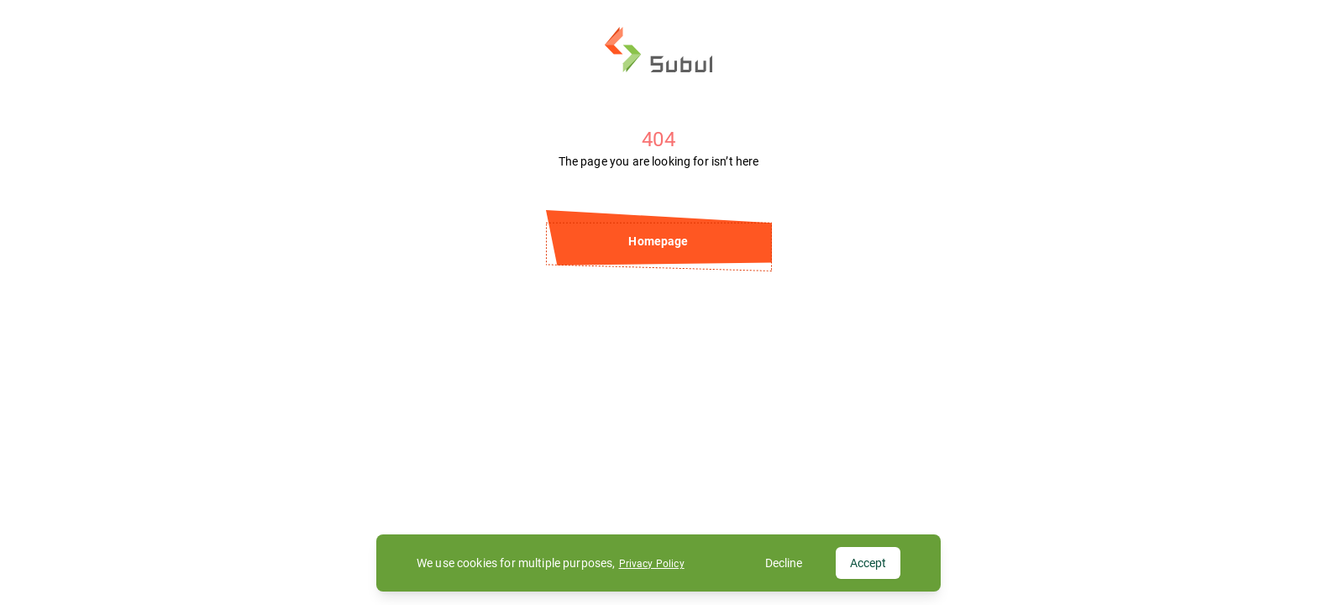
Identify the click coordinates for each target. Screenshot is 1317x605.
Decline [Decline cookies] (783, 563)
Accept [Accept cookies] (868, 563)
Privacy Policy (652, 564)
